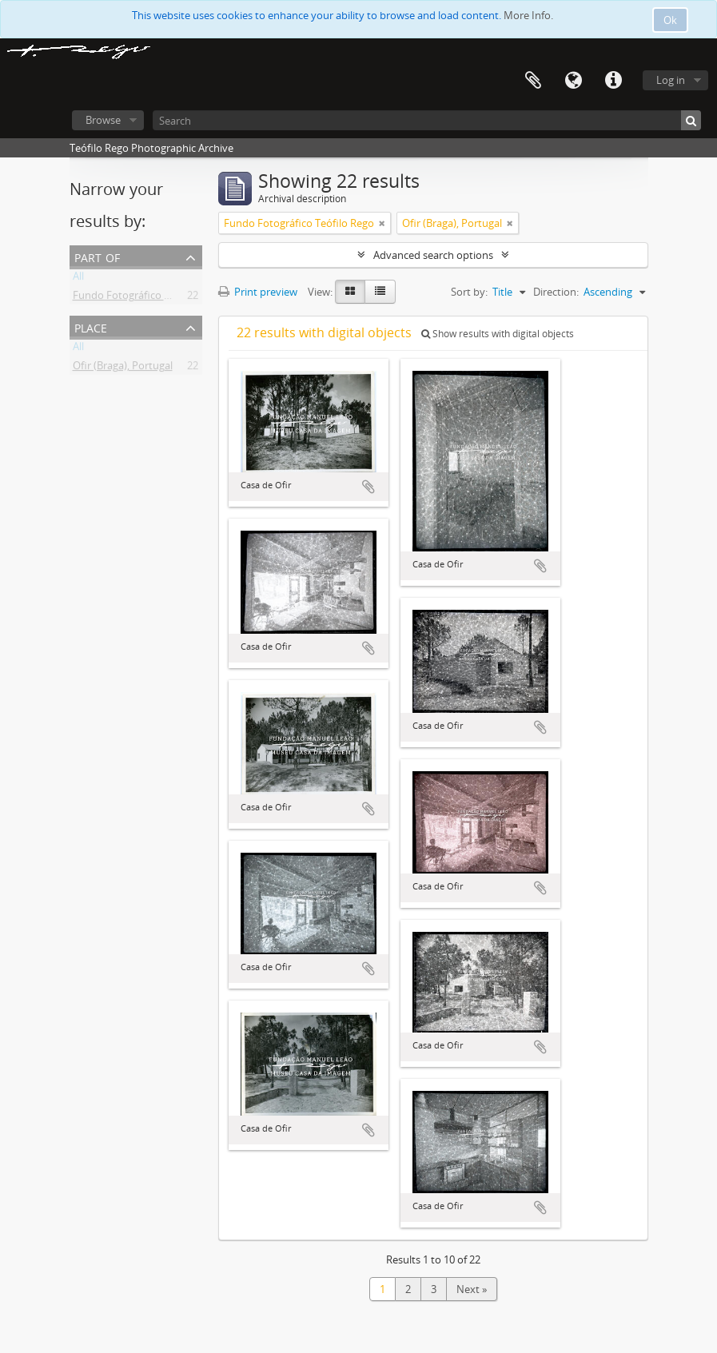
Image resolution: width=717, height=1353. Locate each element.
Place (90, 326)
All (78, 279)
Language (573, 81)
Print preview (257, 292)
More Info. (528, 15)
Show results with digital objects (497, 333)
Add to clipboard (368, 487)
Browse (103, 120)
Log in (670, 80)
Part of (97, 256)
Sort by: (469, 292)
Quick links (613, 81)
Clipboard (533, 81)
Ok (670, 20)
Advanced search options (433, 255)
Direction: (556, 292)
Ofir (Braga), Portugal (123, 368)
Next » (471, 1289)
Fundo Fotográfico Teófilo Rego (148, 298)
